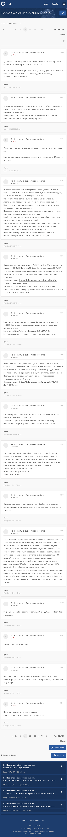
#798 (62, 139)
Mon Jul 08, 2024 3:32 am (12, 625)
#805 (62, 495)
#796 (62, 52)
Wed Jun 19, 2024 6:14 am (12, 434)
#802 (62, 354)
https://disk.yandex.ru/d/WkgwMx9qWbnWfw (39, 382)
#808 (62, 635)
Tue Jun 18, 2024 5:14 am (12, 345)
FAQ (43, 821)
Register (55, 4)
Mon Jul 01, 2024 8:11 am (12, 593)
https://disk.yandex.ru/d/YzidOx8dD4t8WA (38, 280)
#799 (62, 181)
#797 (62, 97)
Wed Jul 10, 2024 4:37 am (12, 693)
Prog (14, 55)
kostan (15, 100)
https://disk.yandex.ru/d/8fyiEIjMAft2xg (36, 420)
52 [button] (16, 29)
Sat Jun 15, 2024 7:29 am (12, 129)
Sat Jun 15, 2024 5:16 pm (12, 171)
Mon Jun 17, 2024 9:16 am (12, 303)
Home (3, 23)
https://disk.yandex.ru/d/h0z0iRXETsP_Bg (32, 331)
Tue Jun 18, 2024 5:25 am (12, 396)
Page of (59, 29)
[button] (3, 29)
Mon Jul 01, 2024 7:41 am (12, 521)
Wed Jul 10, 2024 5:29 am (12, 726)
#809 (62, 667)
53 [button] (20, 29)
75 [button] (41, 29)
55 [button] (30, 29)
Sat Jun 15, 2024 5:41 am (12, 87)
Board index (13, 23)
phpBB (24, 831)
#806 (62, 531)
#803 (62, 405)
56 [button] (35, 29)
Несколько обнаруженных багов (26, 13)
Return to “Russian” (9, 755)
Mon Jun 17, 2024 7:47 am (12, 246)
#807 (62, 603)
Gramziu (40, 833)
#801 (62, 313)
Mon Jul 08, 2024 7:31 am (12, 657)
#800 (62, 256)
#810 (62, 703)
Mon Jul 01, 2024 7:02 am (12, 485)
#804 (62, 444)
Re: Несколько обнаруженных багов (28, 52)
